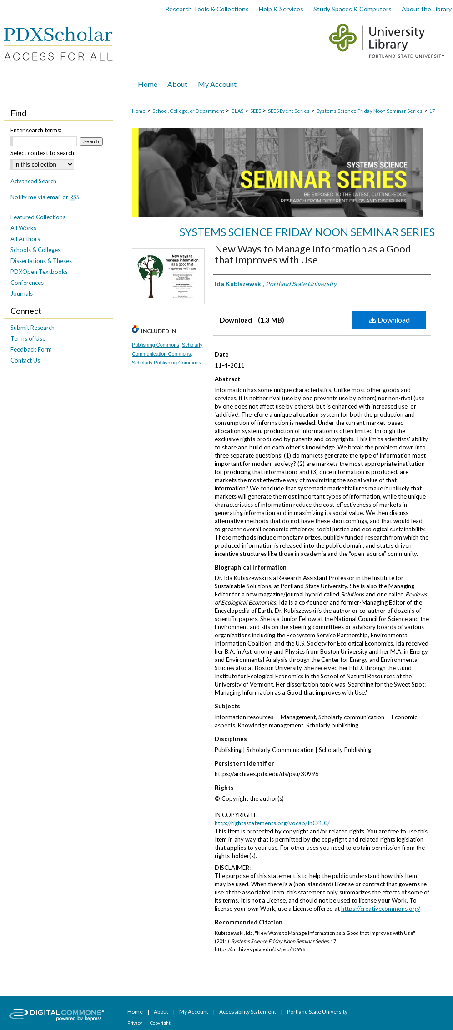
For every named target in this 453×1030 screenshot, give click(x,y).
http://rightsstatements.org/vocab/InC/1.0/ (272, 823)
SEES (255, 111)
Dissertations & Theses (41, 260)
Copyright (160, 1022)
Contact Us (25, 360)
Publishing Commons (155, 345)
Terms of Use (27, 338)
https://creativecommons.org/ (380, 908)
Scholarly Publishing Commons (166, 362)
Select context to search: (43, 153)
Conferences (27, 282)
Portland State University (317, 1011)
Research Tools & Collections (207, 9)
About (161, 1011)
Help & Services (281, 9)
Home (139, 111)
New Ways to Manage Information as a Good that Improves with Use (313, 254)
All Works (23, 228)
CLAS (237, 111)
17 (432, 111)
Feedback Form (31, 349)
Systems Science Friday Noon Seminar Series (370, 111)
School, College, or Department (188, 111)
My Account (194, 1011)
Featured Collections (37, 217)
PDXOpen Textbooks (39, 271)
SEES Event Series (289, 111)
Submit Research (32, 327)
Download (389, 319)
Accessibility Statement (248, 1011)
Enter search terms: (35, 130)
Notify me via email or (45, 197)
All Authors (25, 238)
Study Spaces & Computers (352, 9)
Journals (21, 293)
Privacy (135, 1022)
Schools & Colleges (35, 249)
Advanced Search (33, 181)
